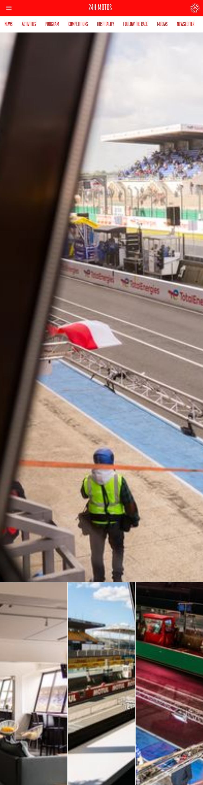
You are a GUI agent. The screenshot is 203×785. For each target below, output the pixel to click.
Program (52, 24)
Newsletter (185, 24)
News (9, 24)
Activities (29, 24)
